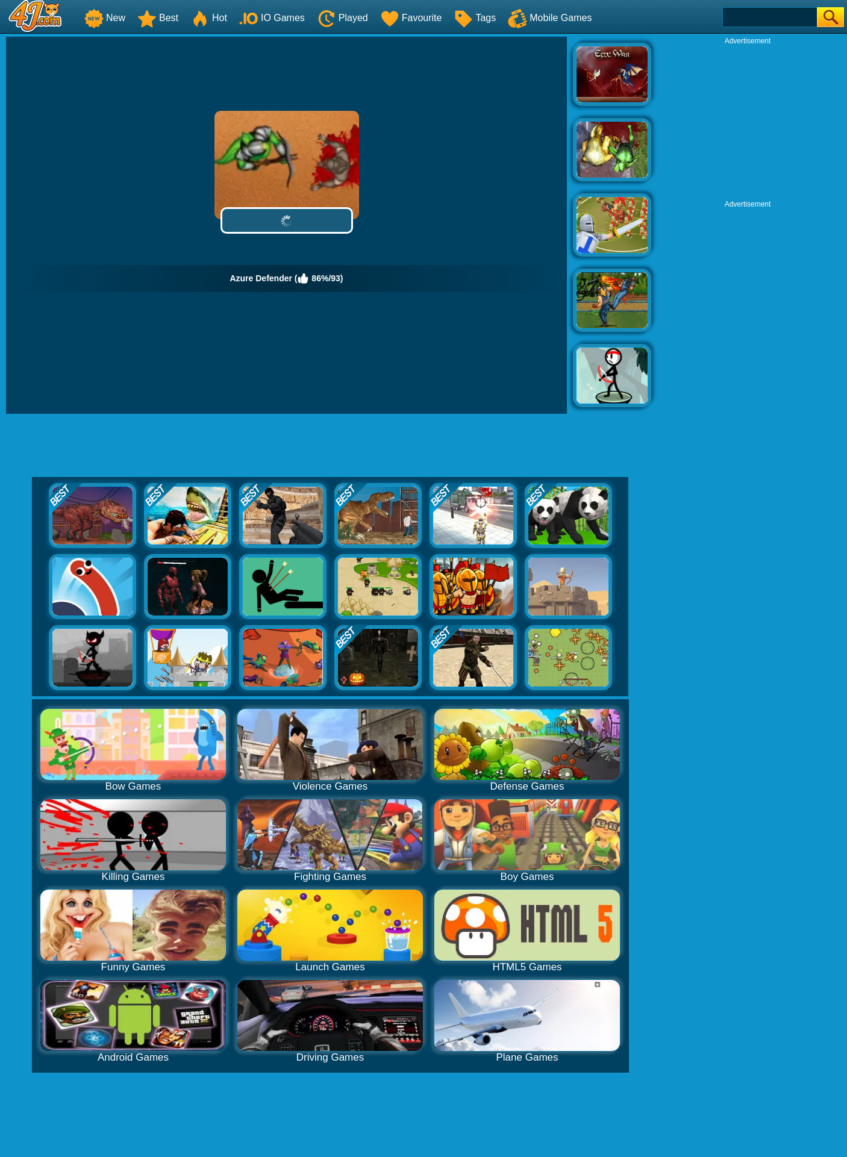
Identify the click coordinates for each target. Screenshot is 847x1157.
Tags (475, 18)
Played (342, 18)
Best (157, 18)
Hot (208, 18)
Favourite (411, 18)
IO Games (272, 18)
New (104, 18)
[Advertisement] (747, 121)
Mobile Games (550, 18)
